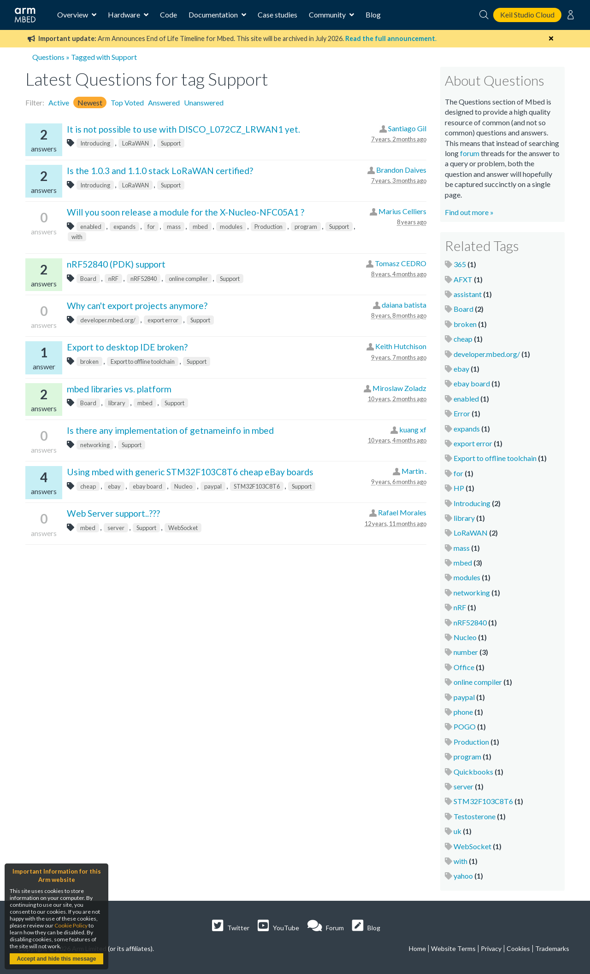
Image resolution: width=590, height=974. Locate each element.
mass (174, 226)
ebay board (147, 486)
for (151, 226)
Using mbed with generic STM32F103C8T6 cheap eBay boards (190, 472)
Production (268, 226)
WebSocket (183, 527)
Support (171, 143)
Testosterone (475, 816)
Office (464, 667)
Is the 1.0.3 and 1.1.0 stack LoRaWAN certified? (160, 170)
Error (462, 413)
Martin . (413, 471)
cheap (88, 486)
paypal (213, 486)
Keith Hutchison (400, 346)
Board (88, 278)
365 (460, 264)
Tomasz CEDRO (400, 263)
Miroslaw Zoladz (399, 388)
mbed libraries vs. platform (119, 389)
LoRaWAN (135, 143)
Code (168, 14)
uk (457, 831)
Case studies (277, 14)
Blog (373, 14)
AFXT (463, 279)
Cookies (518, 948)
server (115, 527)
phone (463, 711)
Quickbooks (473, 771)
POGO (465, 726)
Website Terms (453, 948)
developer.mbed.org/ (108, 320)
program (306, 226)
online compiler (188, 278)
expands (124, 226)
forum (469, 153)
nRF (113, 278)
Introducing (95, 143)
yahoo (463, 875)
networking (95, 445)
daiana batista (404, 304)
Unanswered (204, 102)
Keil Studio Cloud (527, 14)
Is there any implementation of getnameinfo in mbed (170, 430)
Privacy (491, 948)
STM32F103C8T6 (257, 486)
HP (459, 488)
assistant (468, 294)
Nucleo (183, 486)
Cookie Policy (71, 925)
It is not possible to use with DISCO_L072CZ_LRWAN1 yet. (183, 129)
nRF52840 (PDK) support (116, 264)
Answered (164, 102)
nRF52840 (143, 278)
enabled (90, 226)
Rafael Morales (402, 512)
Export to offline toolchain (143, 361)
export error (163, 320)
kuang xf (412, 429)
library (116, 403)
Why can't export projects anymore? (137, 305)
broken (89, 361)
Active (58, 102)
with (77, 236)
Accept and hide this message (56, 959)
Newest (89, 102)
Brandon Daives (401, 169)
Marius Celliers (402, 211)
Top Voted (127, 102)
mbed (200, 226)
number (466, 651)
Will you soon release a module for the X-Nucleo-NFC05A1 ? (185, 212)
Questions (48, 56)
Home (417, 948)
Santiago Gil (407, 128)
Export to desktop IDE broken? (127, 347)
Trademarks (552, 948)
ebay (114, 486)
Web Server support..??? (113, 513)
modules (231, 226)
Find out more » (469, 212)
